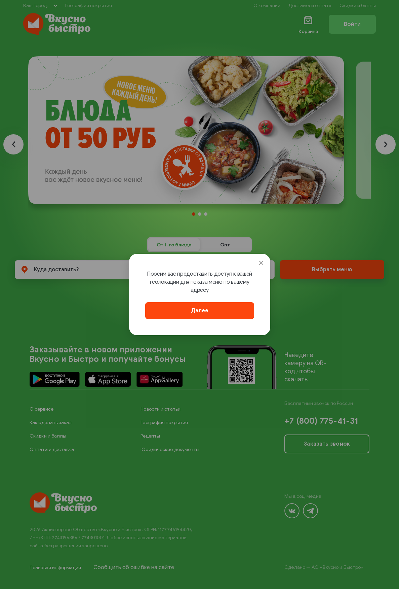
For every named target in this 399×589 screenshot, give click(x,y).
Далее (199, 310)
